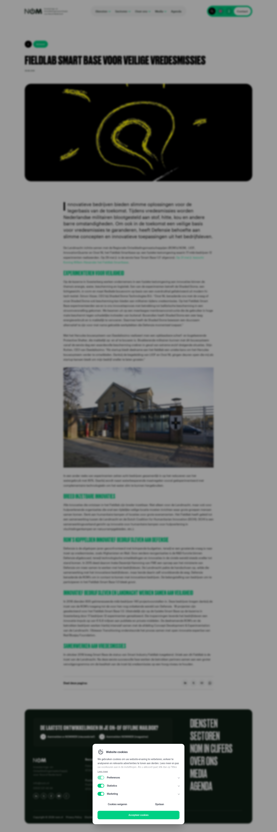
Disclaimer (110, 817)
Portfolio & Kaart (138, 780)
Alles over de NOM (139, 765)
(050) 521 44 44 (43, 788)
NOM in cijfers (211, 748)
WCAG (123, 817)
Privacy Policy (74, 817)
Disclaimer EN (93, 817)
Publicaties (135, 775)
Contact (242, 11)
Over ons (204, 761)
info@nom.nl (41, 783)
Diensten (204, 723)
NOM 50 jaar (136, 794)
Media (198, 774)
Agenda (201, 786)
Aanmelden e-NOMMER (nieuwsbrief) (71, 736)
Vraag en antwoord (140, 785)
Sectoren (205, 736)
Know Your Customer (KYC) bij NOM (150, 790)
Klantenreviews (137, 770)
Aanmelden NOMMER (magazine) (127, 736)
